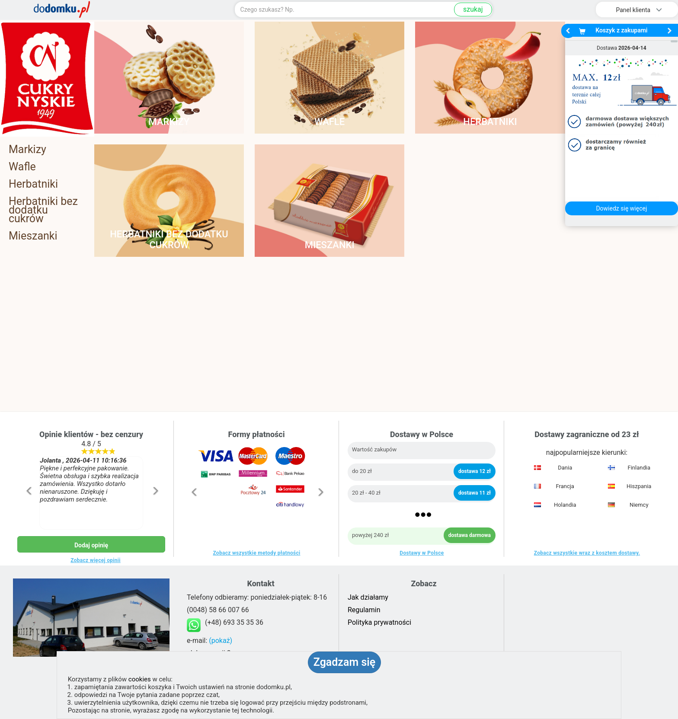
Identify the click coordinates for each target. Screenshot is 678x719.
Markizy (27, 149)
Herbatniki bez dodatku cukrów (43, 210)
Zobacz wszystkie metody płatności (256, 553)
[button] (28, 509)
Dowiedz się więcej (621, 208)
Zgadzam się (344, 662)
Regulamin (364, 610)
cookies (139, 679)
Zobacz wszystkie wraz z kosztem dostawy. (587, 553)
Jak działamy (368, 597)
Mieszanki (33, 236)
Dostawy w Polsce (422, 553)
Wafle (22, 167)
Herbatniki (33, 184)
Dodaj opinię (91, 545)
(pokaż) (220, 640)
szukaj (473, 9)
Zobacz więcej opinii (95, 560)
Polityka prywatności (379, 622)
